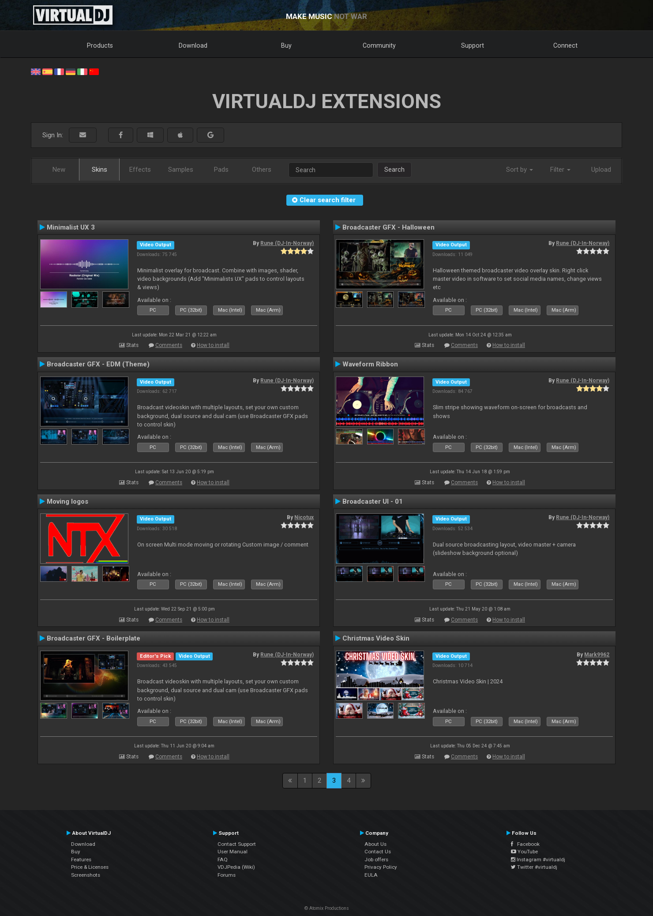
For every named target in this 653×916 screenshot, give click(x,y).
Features (81, 859)
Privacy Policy (380, 867)
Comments (168, 345)
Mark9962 (596, 655)
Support (472, 45)
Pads (221, 169)
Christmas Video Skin (375, 638)
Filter (560, 169)
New (59, 169)
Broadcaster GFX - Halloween (388, 227)
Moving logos (67, 501)
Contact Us (377, 851)
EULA (371, 875)
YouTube (524, 851)
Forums (227, 875)
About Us (375, 844)
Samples (180, 169)
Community (379, 45)
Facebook (525, 844)
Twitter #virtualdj (534, 867)
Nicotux (304, 517)
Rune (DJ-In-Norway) (287, 243)
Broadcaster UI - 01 (372, 501)
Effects (140, 169)
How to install (213, 345)
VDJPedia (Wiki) (236, 867)
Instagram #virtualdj (538, 859)
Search (394, 169)
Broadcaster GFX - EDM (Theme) (98, 364)
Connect (565, 45)
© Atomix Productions (326, 908)
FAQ (223, 859)
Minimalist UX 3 (71, 227)
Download (193, 45)
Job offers (376, 859)
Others (261, 169)
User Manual (233, 851)
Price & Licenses (90, 867)
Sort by (519, 169)
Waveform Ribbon (370, 364)
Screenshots (85, 875)
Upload (601, 169)
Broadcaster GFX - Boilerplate (93, 638)
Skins (99, 169)
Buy (286, 45)
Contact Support (237, 844)
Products (100, 45)
